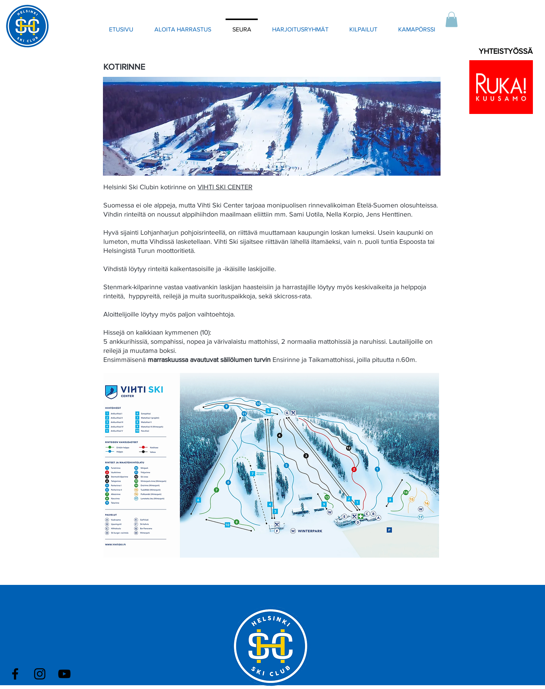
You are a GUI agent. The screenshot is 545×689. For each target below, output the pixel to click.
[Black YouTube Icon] (64, 673)
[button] (451, 19)
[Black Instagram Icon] (39, 673)
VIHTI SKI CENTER (225, 187)
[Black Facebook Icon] (15, 673)
